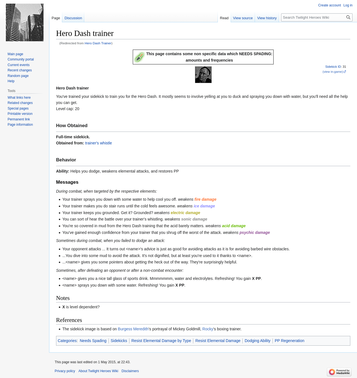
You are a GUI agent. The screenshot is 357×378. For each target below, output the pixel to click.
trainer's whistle (98, 143)
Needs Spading (93, 340)
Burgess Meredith (133, 329)
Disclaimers (130, 371)
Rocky (207, 329)
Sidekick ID (333, 66)
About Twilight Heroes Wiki (98, 371)
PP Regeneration (289, 340)
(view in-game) (332, 71)
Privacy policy (65, 371)
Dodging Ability (258, 340)
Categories (67, 340)
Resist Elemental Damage (217, 340)
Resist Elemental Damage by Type (161, 340)
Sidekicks (119, 340)
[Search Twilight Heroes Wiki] (317, 17)
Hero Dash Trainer (98, 43)
